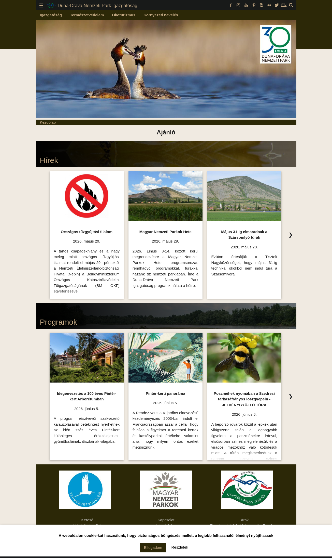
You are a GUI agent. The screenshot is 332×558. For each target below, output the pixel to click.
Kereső (87, 520)
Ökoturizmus (123, 15)
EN (283, 5)
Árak (245, 520)
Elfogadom (153, 547)
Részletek (179, 547)
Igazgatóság (51, 15)
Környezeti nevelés (160, 15)
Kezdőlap (48, 122)
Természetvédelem (87, 15)
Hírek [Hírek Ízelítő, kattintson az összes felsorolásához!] (49, 160)
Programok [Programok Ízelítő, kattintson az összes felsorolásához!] (58, 322)
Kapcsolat (166, 520)
